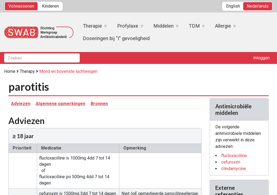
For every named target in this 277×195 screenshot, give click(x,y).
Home (9, 71)
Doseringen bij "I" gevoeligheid (116, 38)
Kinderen (50, 6)
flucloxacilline (234, 155)
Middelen (164, 27)
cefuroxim (230, 162)
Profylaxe (128, 27)
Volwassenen (21, 6)
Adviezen (20, 103)
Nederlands (258, 6)
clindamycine (233, 168)
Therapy (27, 71)
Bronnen (99, 103)
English (233, 6)
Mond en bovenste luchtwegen (68, 71)
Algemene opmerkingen (60, 103)
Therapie (92, 27)
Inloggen (261, 57)
